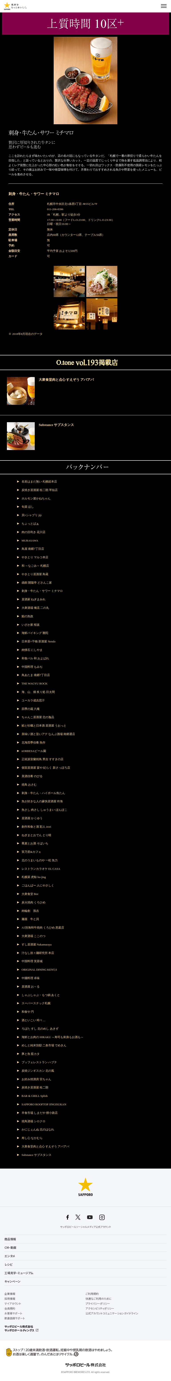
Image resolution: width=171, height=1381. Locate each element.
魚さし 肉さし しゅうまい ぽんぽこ (44, 809)
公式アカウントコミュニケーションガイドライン (112, 1313)
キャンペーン (12, 1281)
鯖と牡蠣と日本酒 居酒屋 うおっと (44, 725)
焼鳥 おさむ (29, 784)
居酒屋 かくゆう (32, 818)
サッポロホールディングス (19, 1330)
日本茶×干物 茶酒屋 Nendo (39, 641)
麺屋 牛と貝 (30, 919)
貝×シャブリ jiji (32, 515)
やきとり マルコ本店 (35, 557)
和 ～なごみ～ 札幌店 (35, 565)
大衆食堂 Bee (30, 894)
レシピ (8, 1264)
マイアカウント (12, 1304)
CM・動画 (10, 1247)
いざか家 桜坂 (31, 624)
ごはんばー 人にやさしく (38, 885)
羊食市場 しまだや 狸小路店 (40, 1112)
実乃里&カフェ (31, 851)
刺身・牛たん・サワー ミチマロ (42, 591)
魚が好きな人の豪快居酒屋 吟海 (42, 801)
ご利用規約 (92, 1294)
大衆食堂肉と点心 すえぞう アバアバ (45, 1146)
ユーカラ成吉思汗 (33, 700)
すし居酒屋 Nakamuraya (37, 944)
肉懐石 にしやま (32, 650)
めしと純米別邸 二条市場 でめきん (44, 1045)
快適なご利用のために (99, 1299)
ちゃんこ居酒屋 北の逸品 (38, 717)
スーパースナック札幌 (36, 1003)
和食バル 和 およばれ (35, 658)
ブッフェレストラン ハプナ (39, 1062)
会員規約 (9, 1308)
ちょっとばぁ (30, 523)
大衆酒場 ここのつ (33, 936)
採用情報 (9, 1299)
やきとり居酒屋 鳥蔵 (35, 574)
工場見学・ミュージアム (18, 1273)
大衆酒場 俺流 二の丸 (35, 607)
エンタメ (9, 1256)
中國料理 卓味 (31, 978)
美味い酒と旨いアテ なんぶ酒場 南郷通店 (48, 734)
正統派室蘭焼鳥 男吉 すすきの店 (43, 759)
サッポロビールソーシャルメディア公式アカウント (85, 1227)
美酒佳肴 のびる (32, 776)
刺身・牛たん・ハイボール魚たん (43, 793)
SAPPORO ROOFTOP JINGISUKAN (44, 1104)
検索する (156, 6)
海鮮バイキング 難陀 (35, 633)
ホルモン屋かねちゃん (36, 498)
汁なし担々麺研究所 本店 (38, 953)
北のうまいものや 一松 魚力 (40, 860)
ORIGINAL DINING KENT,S (39, 969)
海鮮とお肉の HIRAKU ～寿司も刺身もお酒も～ (52, 1037)
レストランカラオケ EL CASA (41, 868)
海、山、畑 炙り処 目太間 (38, 692)
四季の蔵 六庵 (31, 709)
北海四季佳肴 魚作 (33, 742)
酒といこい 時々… (33, 1020)
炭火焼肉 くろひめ (33, 902)
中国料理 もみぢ (32, 666)
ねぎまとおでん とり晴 (36, 835)
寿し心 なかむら (32, 1138)
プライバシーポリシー (98, 1304)
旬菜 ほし (28, 506)
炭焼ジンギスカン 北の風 (38, 1070)
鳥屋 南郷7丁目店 (33, 548)
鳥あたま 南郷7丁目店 (36, 675)
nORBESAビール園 (34, 751)
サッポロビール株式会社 (18, 1326)
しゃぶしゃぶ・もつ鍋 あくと (41, 995)
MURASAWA (30, 540)
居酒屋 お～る (31, 986)
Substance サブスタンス (36, 1155)
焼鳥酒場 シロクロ (33, 1121)
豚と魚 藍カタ (31, 1053)
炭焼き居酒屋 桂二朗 (35, 1087)
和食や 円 (28, 1011)
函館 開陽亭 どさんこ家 (37, 582)
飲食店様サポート (14, 1318)
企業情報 (9, 1294)
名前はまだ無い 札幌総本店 (39, 481)
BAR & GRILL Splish (35, 1096)
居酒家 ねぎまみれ (33, 599)
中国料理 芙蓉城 (32, 961)
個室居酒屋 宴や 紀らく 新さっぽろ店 (46, 767)
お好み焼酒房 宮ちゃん (36, 1079)
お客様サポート (13, 1313)
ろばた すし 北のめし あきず (40, 1028)
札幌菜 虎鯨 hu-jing (34, 877)
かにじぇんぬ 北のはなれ (38, 1129)
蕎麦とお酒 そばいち (35, 843)
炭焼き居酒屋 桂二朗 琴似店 (40, 490)
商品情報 (10, 1239)
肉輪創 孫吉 (30, 911)
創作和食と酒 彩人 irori (36, 826)
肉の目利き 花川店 (33, 532)
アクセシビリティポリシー (100, 1308)
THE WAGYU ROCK (34, 683)
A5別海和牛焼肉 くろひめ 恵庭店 (43, 927)
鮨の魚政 (27, 616)
